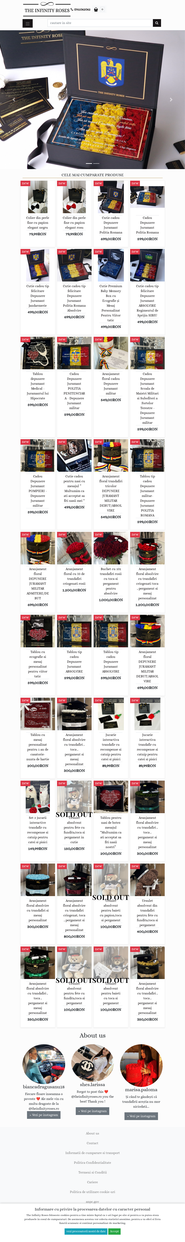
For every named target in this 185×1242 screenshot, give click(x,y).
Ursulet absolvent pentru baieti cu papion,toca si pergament (111, 910)
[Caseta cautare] (100, 23)
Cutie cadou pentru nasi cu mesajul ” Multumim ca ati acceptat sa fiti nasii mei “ (74, 488)
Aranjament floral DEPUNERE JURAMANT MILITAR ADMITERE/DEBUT (38, 583)
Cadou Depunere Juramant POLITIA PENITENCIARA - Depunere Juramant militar (74, 391)
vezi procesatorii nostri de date (86, 1231)
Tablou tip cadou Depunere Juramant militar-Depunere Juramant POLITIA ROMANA (147, 496)
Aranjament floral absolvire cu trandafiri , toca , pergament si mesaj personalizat (74, 749)
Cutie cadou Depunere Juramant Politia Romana (111, 225)
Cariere (92, 1182)
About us (92, 1133)
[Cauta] (157, 23)
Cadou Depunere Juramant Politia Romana (147, 225)
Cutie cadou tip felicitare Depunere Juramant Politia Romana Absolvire (74, 298)
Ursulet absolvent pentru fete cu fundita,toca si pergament (74, 993)
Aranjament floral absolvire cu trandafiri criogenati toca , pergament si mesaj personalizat (147, 583)
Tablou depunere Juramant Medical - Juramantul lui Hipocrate (38, 386)
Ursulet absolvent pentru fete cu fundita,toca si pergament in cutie (74, 830)
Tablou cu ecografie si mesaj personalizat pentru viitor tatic (37, 664)
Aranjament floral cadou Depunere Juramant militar (111, 383)
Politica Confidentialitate (92, 1162)
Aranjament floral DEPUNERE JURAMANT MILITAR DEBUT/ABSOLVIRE (147, 666)
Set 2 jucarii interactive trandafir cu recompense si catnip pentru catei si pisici (37, 830)
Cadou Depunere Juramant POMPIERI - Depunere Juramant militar (38, 491)
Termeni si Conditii (92, 1172)
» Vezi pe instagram (44, 1115)
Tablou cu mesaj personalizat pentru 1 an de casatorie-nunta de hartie (37, 747)
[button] (14, 99)
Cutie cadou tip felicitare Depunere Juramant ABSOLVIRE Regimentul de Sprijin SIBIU (147, 301)
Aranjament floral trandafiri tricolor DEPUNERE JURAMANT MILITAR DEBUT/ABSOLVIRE (110, 493)
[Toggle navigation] (28, 23)
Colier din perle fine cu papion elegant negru (37, 222)
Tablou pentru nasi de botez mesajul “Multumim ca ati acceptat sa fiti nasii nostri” (110, 832)
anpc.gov (92, 1201)
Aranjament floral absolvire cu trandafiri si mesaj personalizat (37, 910)
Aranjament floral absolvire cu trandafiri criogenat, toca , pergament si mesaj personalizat (74, 915)
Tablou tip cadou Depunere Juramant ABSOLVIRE (74, 661)
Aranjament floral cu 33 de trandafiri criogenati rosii (74, 576)
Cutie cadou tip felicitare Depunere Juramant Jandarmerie (37, 296)
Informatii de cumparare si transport (92, 1153)
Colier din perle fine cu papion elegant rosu (74, 222)
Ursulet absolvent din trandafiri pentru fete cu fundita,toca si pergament (147, 913)
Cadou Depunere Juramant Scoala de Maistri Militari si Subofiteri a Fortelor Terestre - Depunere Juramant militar (147, 398)
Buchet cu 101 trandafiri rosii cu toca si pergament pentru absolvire (111, 581)
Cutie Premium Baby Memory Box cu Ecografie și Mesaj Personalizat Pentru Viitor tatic (111, 303)
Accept (114, 1231)
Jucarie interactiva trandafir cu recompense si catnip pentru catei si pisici (110, 747)
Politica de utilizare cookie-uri (92, 1192)
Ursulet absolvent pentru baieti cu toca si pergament (110, 993)
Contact (92, 1143)
